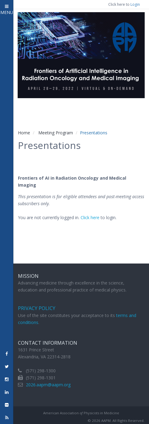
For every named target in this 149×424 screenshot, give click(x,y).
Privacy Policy (36, 308)
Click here (90, 217)
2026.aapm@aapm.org (48, 385)
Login (135, 4)
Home (24, 133)
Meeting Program (55, 133)
